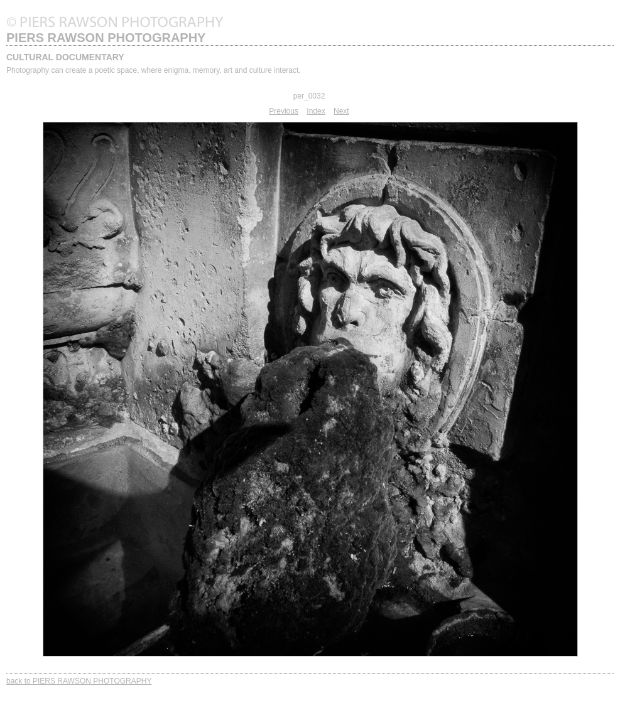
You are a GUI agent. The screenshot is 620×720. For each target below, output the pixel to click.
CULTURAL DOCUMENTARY (65, 57)
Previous (283, 111)
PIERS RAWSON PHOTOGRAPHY (105, 38)
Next (341, 111)
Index (316, 111)
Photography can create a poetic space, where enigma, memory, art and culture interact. (153, 70)
